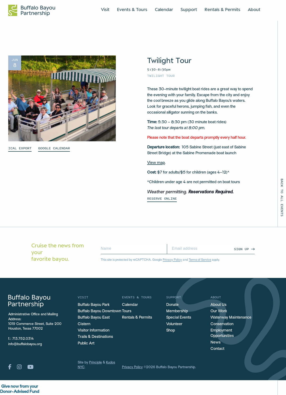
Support (189, 9)
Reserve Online (162, 198)
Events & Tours (132, 9)
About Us (218, 305)
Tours (126, 311)
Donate (172, 305)
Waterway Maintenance (230, 318)
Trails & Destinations (95, 337)
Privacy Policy (172, 260)
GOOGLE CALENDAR (54, 148)
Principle (95, 362)
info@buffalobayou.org (25, 344)
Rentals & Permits (222, 9)
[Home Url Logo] (31, 10)
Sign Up (241, 248)
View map (156, 163)
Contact (217, 349)
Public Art (86, 343)
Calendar (164, 9)
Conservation (222, 324)
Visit (105, 9)
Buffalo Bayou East (94, 318)
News (215, 342)
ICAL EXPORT (20, 148)
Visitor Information (93, 330)
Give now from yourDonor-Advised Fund (19, 389)
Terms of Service (200, 260)
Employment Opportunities (222, 333)
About (254, 9)
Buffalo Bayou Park (94, 305)
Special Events (178, 318)
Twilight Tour (161, 75)
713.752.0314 (23, 338)
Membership (177, 311)
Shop (170, 330)
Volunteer (174, 324)
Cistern (84, 324)
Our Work (218, 311)
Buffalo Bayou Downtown (99, 311)
